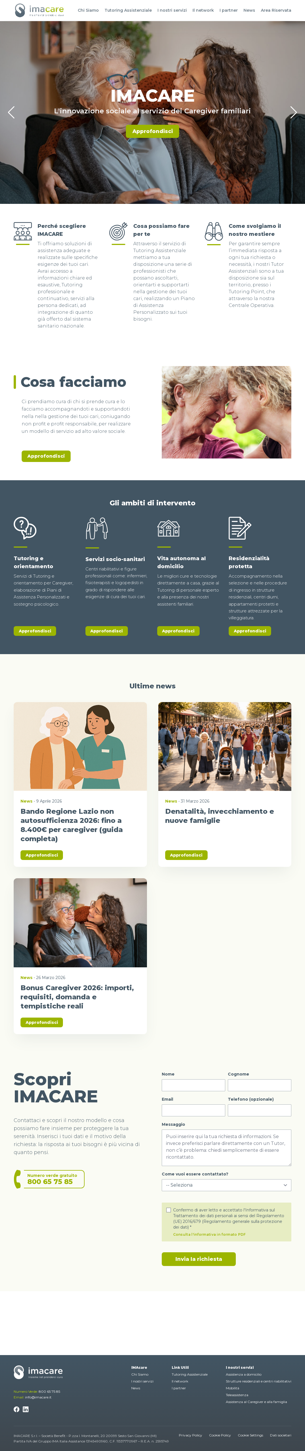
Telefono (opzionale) (251, 1099)
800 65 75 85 (49, 1391)
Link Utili (180, 1367)
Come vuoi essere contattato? (195, 1174)
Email (167, 1099)
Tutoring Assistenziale (128, 10)
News (249, 10)
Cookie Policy (220, 1435)
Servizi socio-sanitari (115, 559)
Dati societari (280, 1435)
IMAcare (139, 1367)
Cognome (238, 1074)
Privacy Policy (190, 1435)
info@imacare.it (38, 1397)
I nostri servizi (172, 10)
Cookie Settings (250, 1435)
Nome (168, 1074)
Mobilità (232, 1388)
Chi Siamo (88, 10)
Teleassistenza (237, 1395)
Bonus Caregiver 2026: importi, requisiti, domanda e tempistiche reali (77, 997)
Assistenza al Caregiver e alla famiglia (256, 1402)
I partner (229, 10)
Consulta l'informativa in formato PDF (209, 1234)
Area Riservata (276, 10)
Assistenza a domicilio (243, 1374)
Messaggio (173, 1124)
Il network (203, 10)
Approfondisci (152, 131)
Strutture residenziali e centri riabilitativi (258, 1381)
